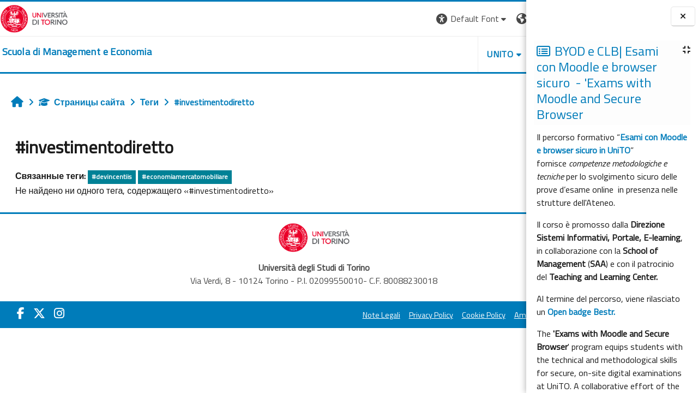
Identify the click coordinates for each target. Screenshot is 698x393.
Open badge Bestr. (581, 311)
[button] (370, 18)
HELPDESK (460, 54)
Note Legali (279, 315)
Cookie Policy (382, 315)
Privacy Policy (329, 315)
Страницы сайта (82, 102)
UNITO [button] (399, 54)
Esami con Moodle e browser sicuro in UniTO (612, 143)
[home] (77, 52)
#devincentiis (111, 176)
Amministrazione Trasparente (463, 315)
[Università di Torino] (34, 17)
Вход (508, 18)
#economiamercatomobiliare (185, 176)
